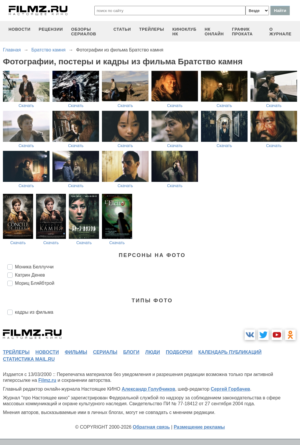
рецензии (51, 29)
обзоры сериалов (83, 31)
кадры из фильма (34, 312)
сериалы (105, 352)
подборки (179, 352)
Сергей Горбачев (230, 389)
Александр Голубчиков (148, 389)
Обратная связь (151, 427)
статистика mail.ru (29, 359)
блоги (131, 352)
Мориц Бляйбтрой (34, 283)
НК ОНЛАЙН (214, 31)
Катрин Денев (30, 274)
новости (19, 29)
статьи (122, 29)
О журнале (280, 31)
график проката (242, 31)
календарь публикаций (230, 352)
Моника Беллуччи (34, 266)
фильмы (76, 352)
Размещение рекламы (199, 427)
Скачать (26, 105)
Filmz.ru (47, 380)
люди (152, 352)
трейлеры (151, 29)
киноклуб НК (184, 31)
